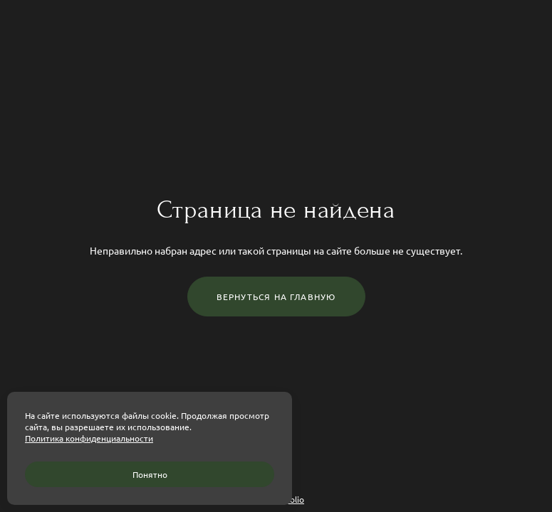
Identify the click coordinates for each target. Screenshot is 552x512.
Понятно (149, 474)
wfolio (292, 499)
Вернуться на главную (276, 296)
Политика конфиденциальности (89, 438)
